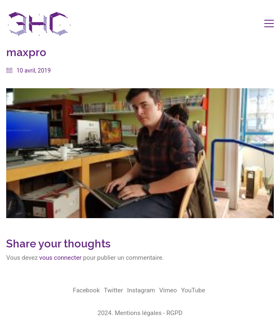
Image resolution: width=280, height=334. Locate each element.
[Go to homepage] (39, 23)
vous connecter (60, 257)
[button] (269, 23)
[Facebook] (86, 291)
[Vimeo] (168, 291)
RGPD (174, 313)
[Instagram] (141, 291)
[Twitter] (113, 291)
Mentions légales (138, 313)
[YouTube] (193, 291)
